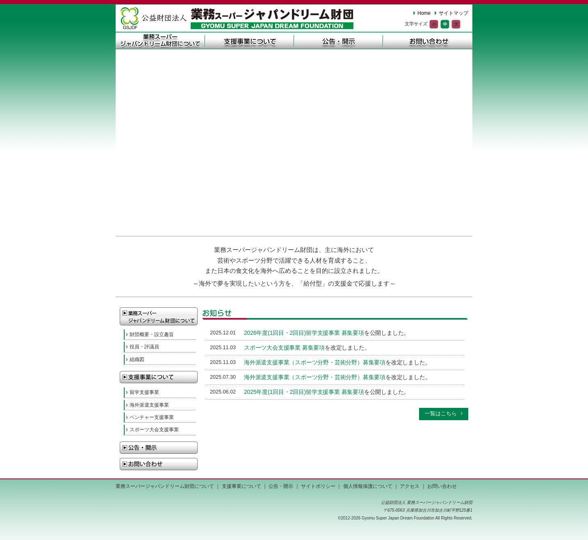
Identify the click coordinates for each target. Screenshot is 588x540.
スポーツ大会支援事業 (154, 429)
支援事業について (249, 40)
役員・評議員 (144, 347)
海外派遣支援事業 (149, 405)
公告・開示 (338, 40)
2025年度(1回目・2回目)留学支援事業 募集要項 (304, 392)
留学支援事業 (144, 392)
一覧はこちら (441, 413)
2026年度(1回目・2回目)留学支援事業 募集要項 (304, 332)
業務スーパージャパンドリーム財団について (160, 40)
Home (424, 13)
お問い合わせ (427, 40)
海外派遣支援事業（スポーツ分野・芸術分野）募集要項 (314, 362)
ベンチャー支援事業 (152, 417)
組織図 (137, 359)
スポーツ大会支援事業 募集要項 (284, 347)
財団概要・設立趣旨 (152, 334)
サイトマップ (453, 13)
